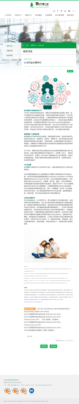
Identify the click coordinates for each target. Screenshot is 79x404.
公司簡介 (8, 15)
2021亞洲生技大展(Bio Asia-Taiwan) (36, 311)
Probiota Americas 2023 (32, 325)
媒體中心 (28, 15)
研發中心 (18, 15)
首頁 (27, 45)
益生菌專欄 (59, 15)
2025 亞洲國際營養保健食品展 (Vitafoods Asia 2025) (42, 314)
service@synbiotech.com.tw (29, 301)
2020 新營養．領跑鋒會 (50, 319)
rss (70, 71)
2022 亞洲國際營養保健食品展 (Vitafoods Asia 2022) (42, 317)
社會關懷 (48, 15)
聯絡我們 (70, 15)
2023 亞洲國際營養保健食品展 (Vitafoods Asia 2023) (42, 327)
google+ (58, 40)
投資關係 (38, 15)
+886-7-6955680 (12, 385)
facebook (53, 40)
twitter (63, 40)
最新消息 (9, 46)
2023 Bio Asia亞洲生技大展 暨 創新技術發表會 (53, 309)
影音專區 (9, 55)
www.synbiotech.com (38, 301)
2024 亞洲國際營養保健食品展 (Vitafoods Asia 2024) (42, 322)
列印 (48, 40)
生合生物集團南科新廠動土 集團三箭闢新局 (39, 330)
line (73, 40)
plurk (68, 40)
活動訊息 (9, 51)
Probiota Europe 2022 (31, 319)
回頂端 (53, 346)
